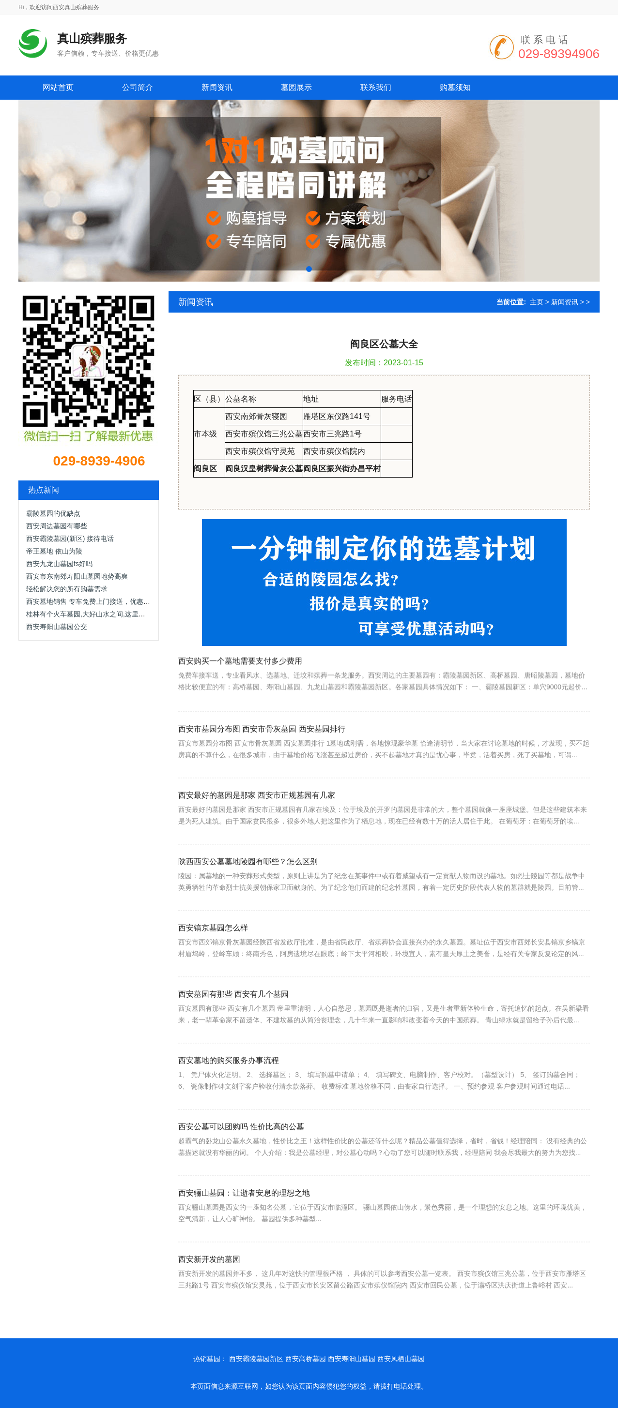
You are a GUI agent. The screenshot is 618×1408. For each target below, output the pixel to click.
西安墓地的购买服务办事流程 (228, 1112)
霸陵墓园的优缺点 (53, 513)
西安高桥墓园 (305, 1359)
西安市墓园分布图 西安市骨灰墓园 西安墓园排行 (261, 781)
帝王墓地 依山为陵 (54, 551)
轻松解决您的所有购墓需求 (67, 589)
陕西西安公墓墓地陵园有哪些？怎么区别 (248, 913)
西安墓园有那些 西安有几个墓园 (233, 1046)
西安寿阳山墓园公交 (56, 626)
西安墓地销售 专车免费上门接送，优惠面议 (91, 601)
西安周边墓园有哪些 (56, 526)
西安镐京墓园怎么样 (213, 979)
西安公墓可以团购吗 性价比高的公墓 (241, 1178)
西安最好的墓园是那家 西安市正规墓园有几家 (256, 847)
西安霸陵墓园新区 (256, 1359)
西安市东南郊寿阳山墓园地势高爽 (77, 576)
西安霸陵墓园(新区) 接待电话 (70, 538)
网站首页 (58, 87)
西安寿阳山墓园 (351, 1359)
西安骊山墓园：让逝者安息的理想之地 (244, 1245)
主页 (536, 302)
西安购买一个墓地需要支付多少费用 (240, 702)
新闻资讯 (564, 302)
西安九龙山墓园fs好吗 (59, 564)
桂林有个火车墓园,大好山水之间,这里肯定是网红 (99, 614)
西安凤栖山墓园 (401, 1359)
